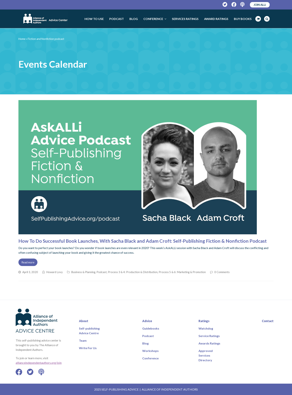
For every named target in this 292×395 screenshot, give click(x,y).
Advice (147, 321)
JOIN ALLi (260, 4)
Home (22, 38)
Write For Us (88, 348)
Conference (150, 358)
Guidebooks (150, 328)
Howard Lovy (54, 272)
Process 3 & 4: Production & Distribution (133, 272)
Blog (145, 343)
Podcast (101, 272)
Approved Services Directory (206, 355)
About (83, 321)
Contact (268, 321)
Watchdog (206, 328)
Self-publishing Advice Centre (89, 331)
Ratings (204, 321)
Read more (27, 262)
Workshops (150, 350)
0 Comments (222, 272)
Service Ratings (209, 336)
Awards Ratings (209, 343)
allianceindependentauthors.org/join (39, 362)
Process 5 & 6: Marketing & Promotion (182, 272)
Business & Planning (83, 272)
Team (83, 340)
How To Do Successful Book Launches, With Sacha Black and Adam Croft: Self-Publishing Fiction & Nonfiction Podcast (142, 241)
